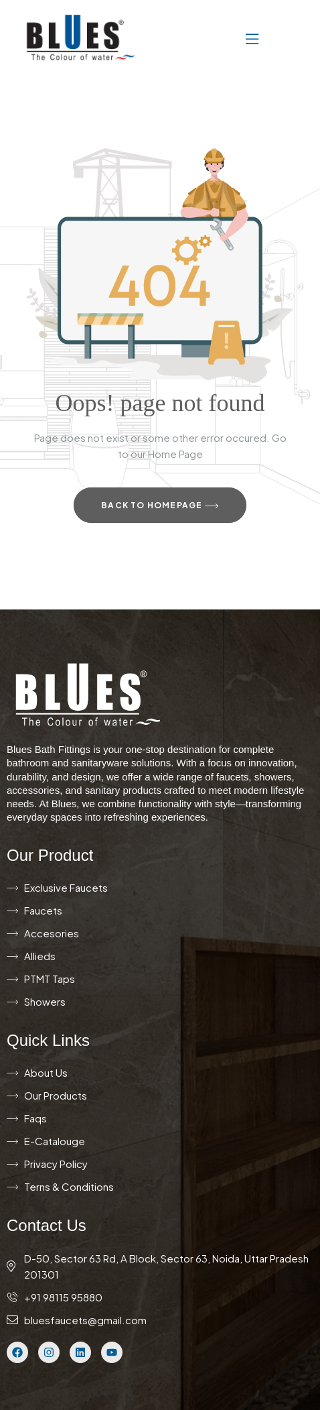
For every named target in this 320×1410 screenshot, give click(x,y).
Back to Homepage (160, 506)
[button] (212, 37)
